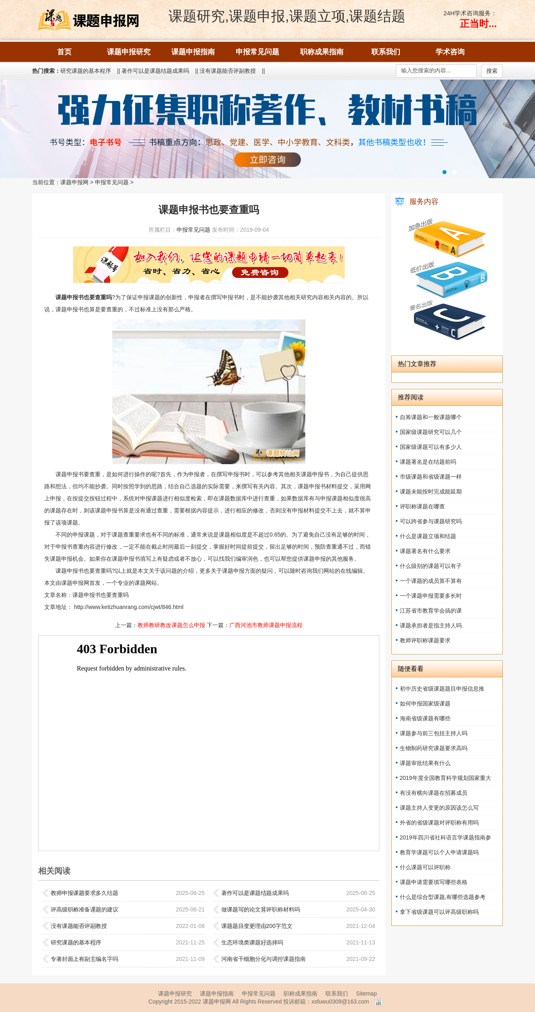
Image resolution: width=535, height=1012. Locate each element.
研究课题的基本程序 (85, 71)
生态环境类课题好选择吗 (252, 942)
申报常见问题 (112, 182)
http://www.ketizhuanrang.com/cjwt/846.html (127, 607)
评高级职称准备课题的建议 (84, 909)
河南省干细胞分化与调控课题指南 (263, 959)
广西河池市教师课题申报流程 (265, 625)
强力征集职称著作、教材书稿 (267, 129)
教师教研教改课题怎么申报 (171, 625)
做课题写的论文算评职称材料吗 (260, 909)
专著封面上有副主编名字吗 (84, 959)
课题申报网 (74, 182)
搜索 (492, 71)
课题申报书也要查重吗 (100, 595)
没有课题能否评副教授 (228, 71)
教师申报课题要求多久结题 (84, 893)
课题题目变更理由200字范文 (256, 926)
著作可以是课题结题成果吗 (155, 71)
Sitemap (366, 993)
